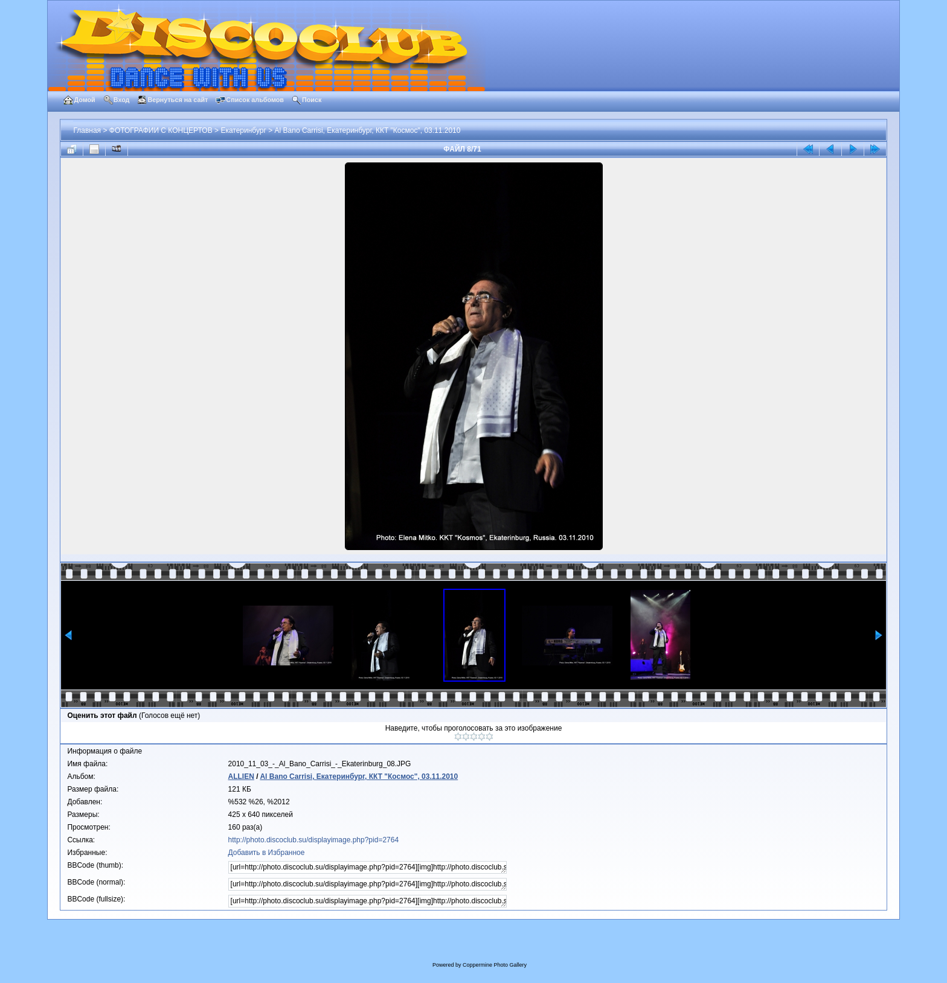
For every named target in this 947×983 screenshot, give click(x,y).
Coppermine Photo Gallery (495, 965)
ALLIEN (241, 776)
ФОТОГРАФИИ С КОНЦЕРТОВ (161, 130)
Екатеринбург (243, 130)
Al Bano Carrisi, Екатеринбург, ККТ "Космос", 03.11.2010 (368, 130)
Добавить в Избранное (266, 852)
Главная (87, 130)
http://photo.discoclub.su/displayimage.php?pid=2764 (313, 840)
